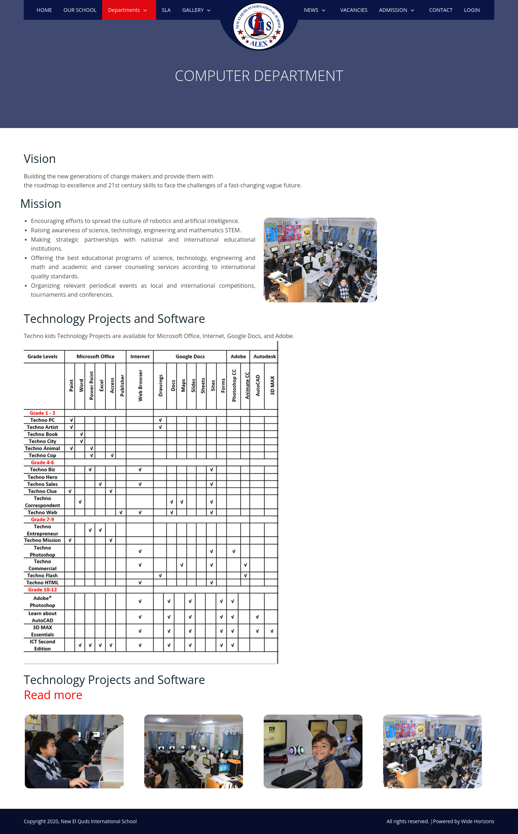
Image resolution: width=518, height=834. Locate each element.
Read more (53, 694)
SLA (166, 9)
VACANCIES (354, 9)
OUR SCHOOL (80, 9)
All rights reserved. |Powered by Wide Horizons (440, 821)
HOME (44, 9)
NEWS (311, 9)
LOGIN (472, 9)
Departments (124, 9)
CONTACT (441, 9)
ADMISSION (393, 9)
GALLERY (193, 9)
